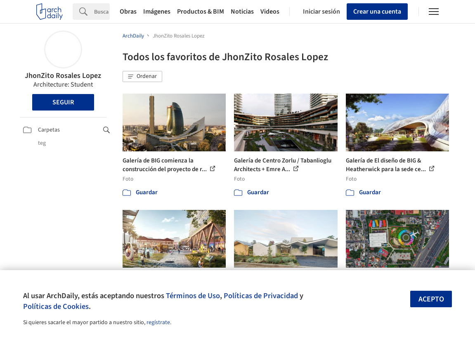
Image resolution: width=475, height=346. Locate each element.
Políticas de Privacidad (261, 295)
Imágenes (156, 11)
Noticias (242, 11)
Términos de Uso (193, 295)
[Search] (102, 11)
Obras (128, 11)
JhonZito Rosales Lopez (63, 76)
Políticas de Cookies (56, 306)
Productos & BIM (200, 11)
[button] (142, 76)
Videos (269, 11)
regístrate (158, 322)
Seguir (63, 102)
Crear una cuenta (377, 11)
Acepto (431, 299)
